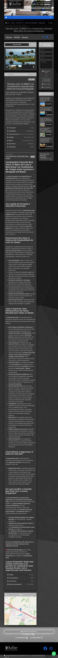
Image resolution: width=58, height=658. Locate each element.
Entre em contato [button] (29, 631)
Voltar (50, 23)
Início (7, 23)
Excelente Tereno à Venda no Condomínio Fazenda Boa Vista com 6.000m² (46, 119)
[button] (8, 57)
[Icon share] (36, 9)
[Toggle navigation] (51, 17)
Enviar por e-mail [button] (46, 71)
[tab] (10, 44)
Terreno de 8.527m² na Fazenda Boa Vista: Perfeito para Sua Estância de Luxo (46, 140)
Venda (12, 23)
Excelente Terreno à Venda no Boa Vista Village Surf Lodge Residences (45, 99)
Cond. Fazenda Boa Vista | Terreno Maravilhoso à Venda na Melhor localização (45, 130)
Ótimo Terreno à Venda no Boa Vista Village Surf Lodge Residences (46, 109)
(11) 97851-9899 (46, 6)
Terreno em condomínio (31, 23)
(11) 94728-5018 (46, 2)
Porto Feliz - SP (19, 23)
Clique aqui (43, 157)
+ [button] (6, 598)
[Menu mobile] (6, 17)
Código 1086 (42, 23)
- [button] (6, 600)
